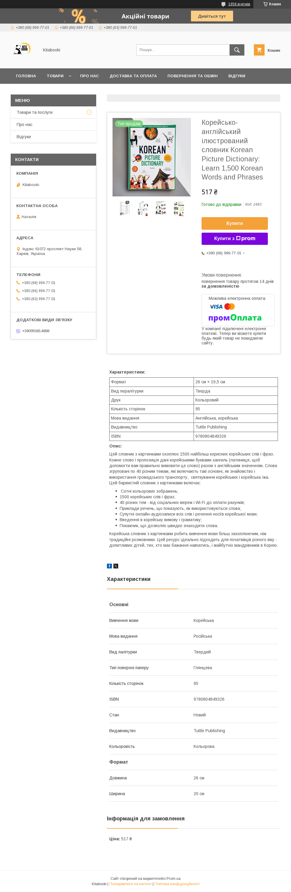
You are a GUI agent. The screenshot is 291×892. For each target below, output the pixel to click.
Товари (55, 76)
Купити (235, 223)
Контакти (27, 91)
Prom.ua (174, 879)
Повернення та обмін (192, 76)
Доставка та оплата (133, 76)
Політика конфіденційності (177, 884)
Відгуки (236, 76)
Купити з (234, 238)
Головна (26, 76)
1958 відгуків (239, 4)
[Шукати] (237, 50)
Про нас (89, 76)
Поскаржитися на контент (130, 884)
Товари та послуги (35, 112)
